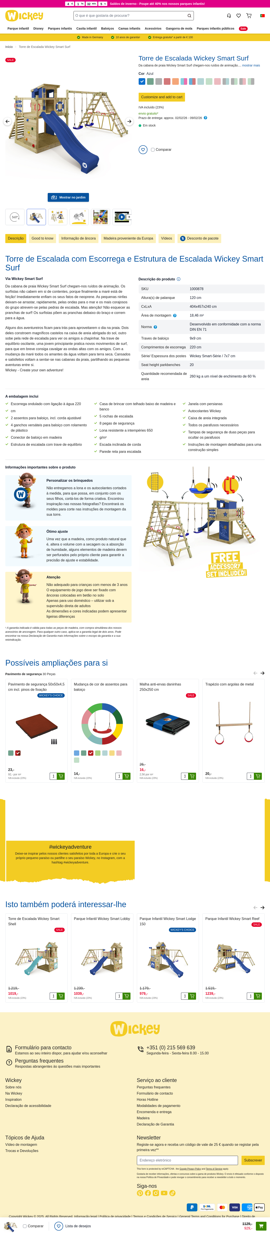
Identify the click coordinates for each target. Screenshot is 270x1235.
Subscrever (253, 1160)
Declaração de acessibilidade (28, 1106)
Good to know (42, 238)
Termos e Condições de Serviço (155, 1216)
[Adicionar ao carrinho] (61, 776)
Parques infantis (60, 28)
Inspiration (13, 1099)
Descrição (16, 238)
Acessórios (153, 28)
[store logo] (24, 16)
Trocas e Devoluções (21, 1151)
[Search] (189, 15)
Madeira (143, 1118)
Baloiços (107, 28)
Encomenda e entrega (154, 1112)
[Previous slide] (255, 673)
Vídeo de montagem (21, 1144)
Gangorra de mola (179, 28)
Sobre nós (13, 1087)
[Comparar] (153, 149)
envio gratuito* (149, 113)
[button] (261, 15)
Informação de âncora (78, 238)
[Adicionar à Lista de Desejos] (143, 149)
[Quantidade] (53, 776)
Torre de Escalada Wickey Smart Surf (44, 47)
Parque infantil (18, 28)
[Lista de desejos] (72, 1226)
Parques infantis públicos (215, 28)
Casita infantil (86, 28)
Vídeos (166, 238)
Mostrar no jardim (68, 197)
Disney (38, 28)
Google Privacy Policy (190, 1169)
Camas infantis (129, 28)
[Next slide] (129, 217)
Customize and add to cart (162, 97)
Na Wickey (13, 1093)
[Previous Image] (7, 121)
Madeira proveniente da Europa (128, 238)
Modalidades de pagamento (158, 1106)
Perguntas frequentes (154, 1087)
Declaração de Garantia (155, 1124)
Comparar (161, 149)
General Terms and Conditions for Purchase (209, 1216)
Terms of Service (214, 1169)
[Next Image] (129, 121)
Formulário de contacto (155, 1093)
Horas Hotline (147, 1099)
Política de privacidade (115, 1216)
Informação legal (85, 1216)
